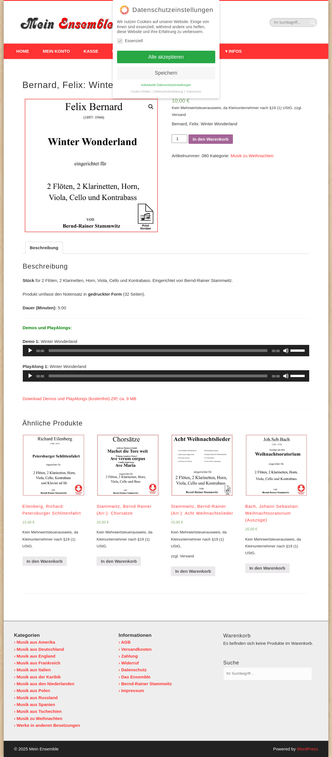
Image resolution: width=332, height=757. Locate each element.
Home (22, 51)
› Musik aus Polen (32, 690)
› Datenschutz (133, 669)
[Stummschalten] (286, 350)
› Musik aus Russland (36, 697)
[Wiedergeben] (30, 350)
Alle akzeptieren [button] (166, 55)
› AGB (125, 642)
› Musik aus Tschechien (38, 711)
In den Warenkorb (211, 139)
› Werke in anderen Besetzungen (47, 725)
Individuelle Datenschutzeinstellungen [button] (166, 83)
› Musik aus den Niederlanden (44, 683)
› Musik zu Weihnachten (38, 718)
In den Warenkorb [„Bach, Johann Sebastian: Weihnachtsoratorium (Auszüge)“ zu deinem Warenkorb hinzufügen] (267, 568)
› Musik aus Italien (32, 669)
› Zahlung (128, 655)
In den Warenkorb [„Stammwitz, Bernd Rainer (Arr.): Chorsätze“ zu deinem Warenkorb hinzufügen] (119, 560)
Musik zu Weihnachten (252, 155)
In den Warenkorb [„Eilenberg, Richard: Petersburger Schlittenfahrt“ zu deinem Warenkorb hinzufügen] (45, 560)
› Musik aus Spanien (34, 704)
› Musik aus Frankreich (37, 662)
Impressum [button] (194, 90)
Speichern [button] (166, 72)
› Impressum (131, 690)
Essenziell (130, 39)
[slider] (158, 350)
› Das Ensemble (135, 676)
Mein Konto (56, 51)
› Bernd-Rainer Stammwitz (145, 683)
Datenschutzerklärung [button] (169, 90)
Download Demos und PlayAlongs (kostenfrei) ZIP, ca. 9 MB (79, 398)
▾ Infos (233, 51)
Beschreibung (44, 247)
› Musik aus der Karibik (37, 676)
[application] (166, 350)
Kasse (91, 51)
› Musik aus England (34, 655)
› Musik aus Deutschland (39, 648)
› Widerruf (129, 662)
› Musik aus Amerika (34, 642)
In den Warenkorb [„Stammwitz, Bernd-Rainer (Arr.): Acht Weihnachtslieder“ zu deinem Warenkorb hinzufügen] (193, 571)
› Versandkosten (135, 648)
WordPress (307, 748)
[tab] (44, 247)
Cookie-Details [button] (141, 90)
